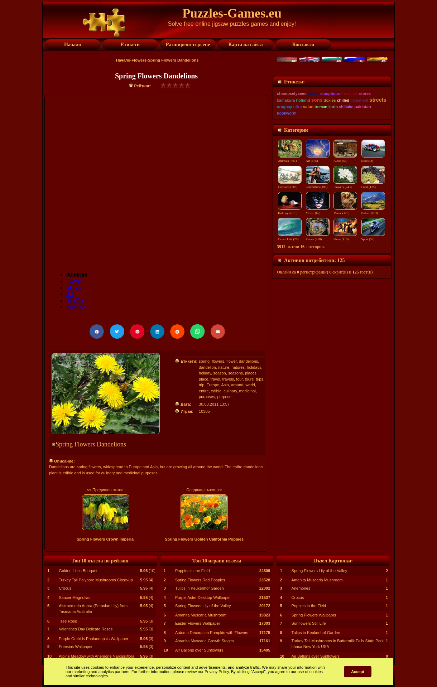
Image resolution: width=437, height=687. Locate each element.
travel (215, 379)
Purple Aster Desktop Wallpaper (203, 597)
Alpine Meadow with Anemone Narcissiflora (96, 656)
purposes (207, 397)
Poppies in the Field (192, 571)
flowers (218, 361)
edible (216, 391)
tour (239, 379)
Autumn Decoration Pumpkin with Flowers (211, 632)
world (250, 385)
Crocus (65, 588)
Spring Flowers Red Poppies (200, 580)
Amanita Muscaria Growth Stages (204, 641)
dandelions (248, 361)
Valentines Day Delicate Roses (85, 629)
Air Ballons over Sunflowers (199, 650)
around (237, 385)
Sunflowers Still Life (309, 623)
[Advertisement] (332, 121)
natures (238, 367)
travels (228, 379)
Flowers (139, 60)
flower (231, 361)
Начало (123, 60)
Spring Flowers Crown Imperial (106, 539)
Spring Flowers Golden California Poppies (204, 539)
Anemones (301, 588)
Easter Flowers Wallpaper (197, 623)
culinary (230, 391)
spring (204, 361)
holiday (205, 373)
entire (204, 391)
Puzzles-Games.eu (232, 13)
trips (259, 379)
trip (201, 385)
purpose (224, 397)
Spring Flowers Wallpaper (314, 615)
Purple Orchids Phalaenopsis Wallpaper (93, 639)
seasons (235, 373)
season (219, 373)
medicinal (247, 391)
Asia (225, 385)
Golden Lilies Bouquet (78, 571)
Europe (213, 385)
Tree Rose (68, 621)
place (203, 379)
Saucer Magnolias (74, 597)
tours (249, 379)
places (250, 373)
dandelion (207, 367)
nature (223, 367)
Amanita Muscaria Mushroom (200, 615)
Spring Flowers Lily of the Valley (203, 606)
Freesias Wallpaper (75, 646)
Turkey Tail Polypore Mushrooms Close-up (96, 580)
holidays (254, 367)
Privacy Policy (217, 671)
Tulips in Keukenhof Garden (199, 588)
